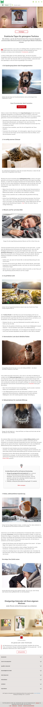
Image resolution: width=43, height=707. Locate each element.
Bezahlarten (21, 657)
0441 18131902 (37, 693)
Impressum (20, 705)
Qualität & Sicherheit (21, 666)
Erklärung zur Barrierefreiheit (28, 705)
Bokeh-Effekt (6, 458)
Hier (23, 203)
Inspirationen (21, 689)
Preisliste (37, 703)
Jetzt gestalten (21, 106)
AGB (10, 705)
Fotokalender (25, 52)
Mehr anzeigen (21, 485)
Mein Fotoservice (21, 675)
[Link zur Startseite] (9, 1)
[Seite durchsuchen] (27, 5)
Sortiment (21, 684)
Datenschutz (14, 705)
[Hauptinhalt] (21, 331)
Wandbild (31, 383)
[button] (38, 2)
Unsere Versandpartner (21, 662)
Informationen (21, 680)
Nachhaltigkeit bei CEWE (21, 671)
